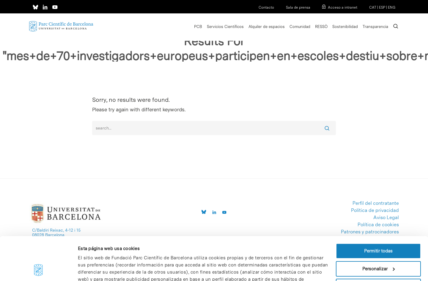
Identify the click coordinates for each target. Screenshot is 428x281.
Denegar (378, 246)
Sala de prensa (298, 7)
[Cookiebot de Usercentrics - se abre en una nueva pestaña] (38, 269)
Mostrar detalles (94, 269)
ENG (391, 7)
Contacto (266, 7)
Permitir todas (378, 210)
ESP (382, 7)
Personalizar (378, 228)
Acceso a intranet (342, 7)
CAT (372, 7)
